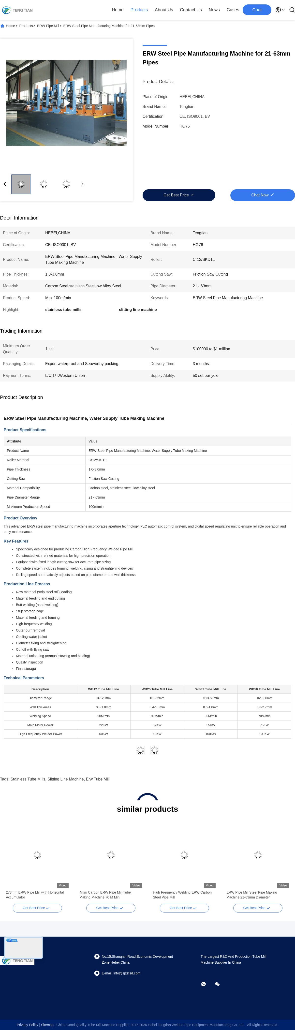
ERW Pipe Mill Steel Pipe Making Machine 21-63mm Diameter (251, 894)
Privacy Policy (27, 1025)
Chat (257, 9)
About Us (164, 10)
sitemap (47, 1025)
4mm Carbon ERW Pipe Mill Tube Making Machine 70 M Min (105, 894)
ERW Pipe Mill (48, 26)
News (214, 10)
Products (139, 10)
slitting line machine (65, 779)
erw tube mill (98, 779)
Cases (233, 10)
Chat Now (259, 195)
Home (118, 10)
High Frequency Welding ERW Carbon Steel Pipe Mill (182, 894)
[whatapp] (207, 984)
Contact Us (191, 10)
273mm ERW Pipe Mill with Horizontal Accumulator (35, 894)
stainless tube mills (28, 779)
